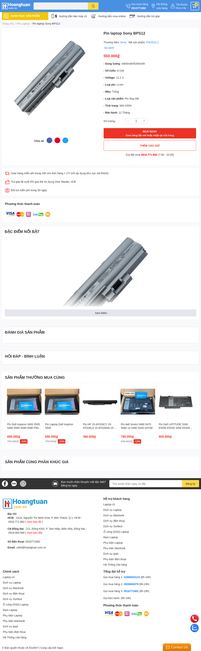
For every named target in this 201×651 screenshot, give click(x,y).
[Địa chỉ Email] (154, 483)
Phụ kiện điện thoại (114, 559)
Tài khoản (182, 4)
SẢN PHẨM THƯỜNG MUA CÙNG (35, 377)
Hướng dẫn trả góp (148, 16)
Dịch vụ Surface (113, 526)
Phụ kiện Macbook (114, 548)
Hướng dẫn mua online (112, 16)
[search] (93, 6)
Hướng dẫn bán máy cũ (73, 16)
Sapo (60, 647)
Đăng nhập (181, 8)
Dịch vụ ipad (110, 553)
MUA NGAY (150, 133)
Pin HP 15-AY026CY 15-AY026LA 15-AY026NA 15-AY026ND (98, 428)
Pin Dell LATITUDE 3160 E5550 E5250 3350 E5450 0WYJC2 (174, 428)
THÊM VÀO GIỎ (150, 145)
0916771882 (138, 8)
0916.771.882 (149, 154)
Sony (123, 42)
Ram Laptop (110, 537)
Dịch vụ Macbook (113, 515)
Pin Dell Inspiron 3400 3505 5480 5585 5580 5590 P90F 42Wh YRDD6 (23, 428)
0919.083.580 (16, 532)
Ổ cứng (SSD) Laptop (116, 531)
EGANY (33, 647)
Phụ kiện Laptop (113, 542)
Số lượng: (110, 121)
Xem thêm (101, 313)
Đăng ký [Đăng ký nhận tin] (190, 483)
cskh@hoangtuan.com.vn (31, 547)
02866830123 (132, 577)
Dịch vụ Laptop (112, 509)
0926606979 (131, 584)
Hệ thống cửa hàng (161, 6)
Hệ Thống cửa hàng (115, 564)
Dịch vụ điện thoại (114, 520)
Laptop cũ (109, 504)
